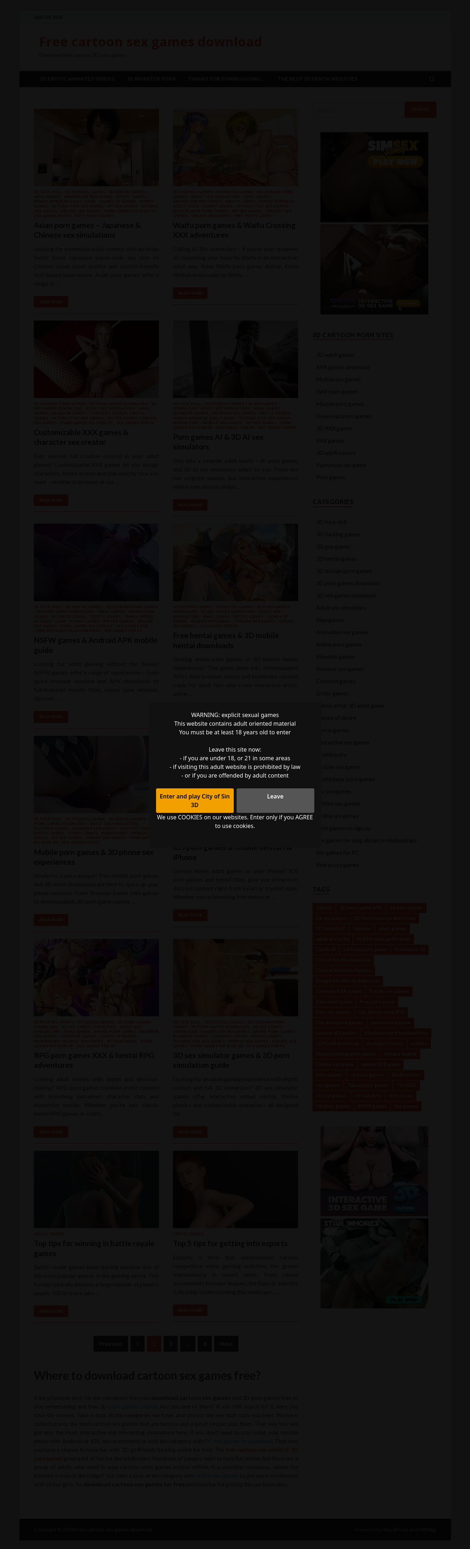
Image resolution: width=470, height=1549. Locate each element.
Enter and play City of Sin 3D (194, 800)
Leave (275, 796)
